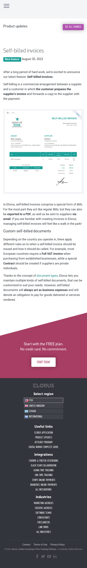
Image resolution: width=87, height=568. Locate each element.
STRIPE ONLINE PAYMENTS (43, 480)
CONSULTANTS (43, 517)
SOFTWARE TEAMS (43, 512)
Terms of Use (40, 544)
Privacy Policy (57, 544)
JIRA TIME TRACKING (43, 475)
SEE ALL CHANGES (73, 26)
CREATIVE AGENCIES (43, 508)
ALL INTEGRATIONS (43, 489)
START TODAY (43, 362)
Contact (26, 544)
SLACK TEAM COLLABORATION (43, 465)
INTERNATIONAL (33, 417)
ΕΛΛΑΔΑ (30, 411)
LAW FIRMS (43, 527)
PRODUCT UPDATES (43, 437)
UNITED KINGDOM (34, 406)
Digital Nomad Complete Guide (43, 447)
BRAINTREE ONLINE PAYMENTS (43, 484)
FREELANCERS (43, 522)
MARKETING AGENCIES (43, 503)
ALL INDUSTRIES (43, 532)
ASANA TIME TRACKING (43, 470)
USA (29, 400)
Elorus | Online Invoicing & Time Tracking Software (34, 549)
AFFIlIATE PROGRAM (43, 442)
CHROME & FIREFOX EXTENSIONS (43, 460)
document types (47, 275)
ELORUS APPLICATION (43, 432)
